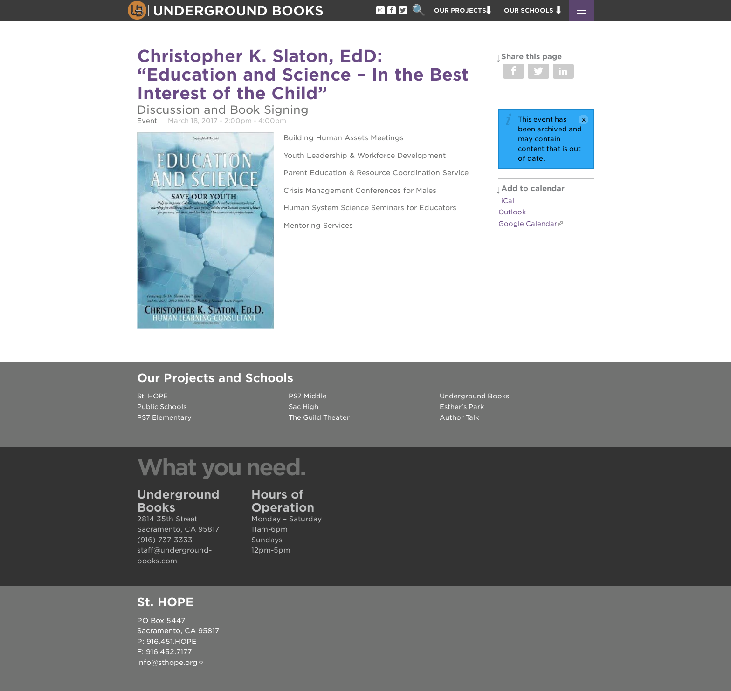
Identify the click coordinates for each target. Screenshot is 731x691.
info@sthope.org (167, 662)
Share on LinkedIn (563, 71)
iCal (507, 201)
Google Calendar (527, 223)
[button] (581, 10)
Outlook (512, 212)
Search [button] (418, 10)
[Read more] (205, 232)
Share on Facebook (513, 71)
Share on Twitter (538, 71)
